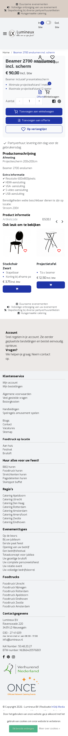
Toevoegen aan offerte (34, 120)
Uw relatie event (12, 566)
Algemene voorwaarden (17, 394)
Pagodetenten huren (15, 478)
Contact (7, 424)
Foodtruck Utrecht (13, 583)
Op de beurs (10, 536)
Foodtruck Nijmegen (14, 587)
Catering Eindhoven (14, 522)
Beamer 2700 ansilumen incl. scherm (34, 52)
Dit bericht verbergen (23, 728)
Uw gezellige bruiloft (15, 558)
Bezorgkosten (11, 401)
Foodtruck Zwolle (13, 602)
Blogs (6, 420)
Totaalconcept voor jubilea (18, 555)
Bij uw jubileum (11, 539)
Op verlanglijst (34, 129)
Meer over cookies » (49, 728)
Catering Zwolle (12, 518)
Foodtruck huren (12, 470)
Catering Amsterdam (15, 511)
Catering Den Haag (13, 503)
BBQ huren (9, 467)
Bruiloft (7, 453)
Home (6, 52)
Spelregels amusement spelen (21, 413)
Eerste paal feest (13, 543)
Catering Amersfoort (15, 514)
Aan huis (8, 446)
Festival (7, 449)
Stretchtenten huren (14, 474)
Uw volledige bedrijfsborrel (19, 570)
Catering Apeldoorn (14, 495)
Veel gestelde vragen (15, 398)
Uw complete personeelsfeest (21, 562)
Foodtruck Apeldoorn (15, 595)
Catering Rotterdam (14, 507)
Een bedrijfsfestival (14, 551)
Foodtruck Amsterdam (16, 606)
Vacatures (9, 428)
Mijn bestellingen (12, 386)
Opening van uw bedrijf (16, 547)
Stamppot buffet (12, 482)
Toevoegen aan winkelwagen (34, 112)
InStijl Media (58, 706)
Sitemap (7, 432)
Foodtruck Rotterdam (15, 591)
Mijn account (10, 382)
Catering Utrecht (12, 499)
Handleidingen (11, 409)
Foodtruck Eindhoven (15, 599)
